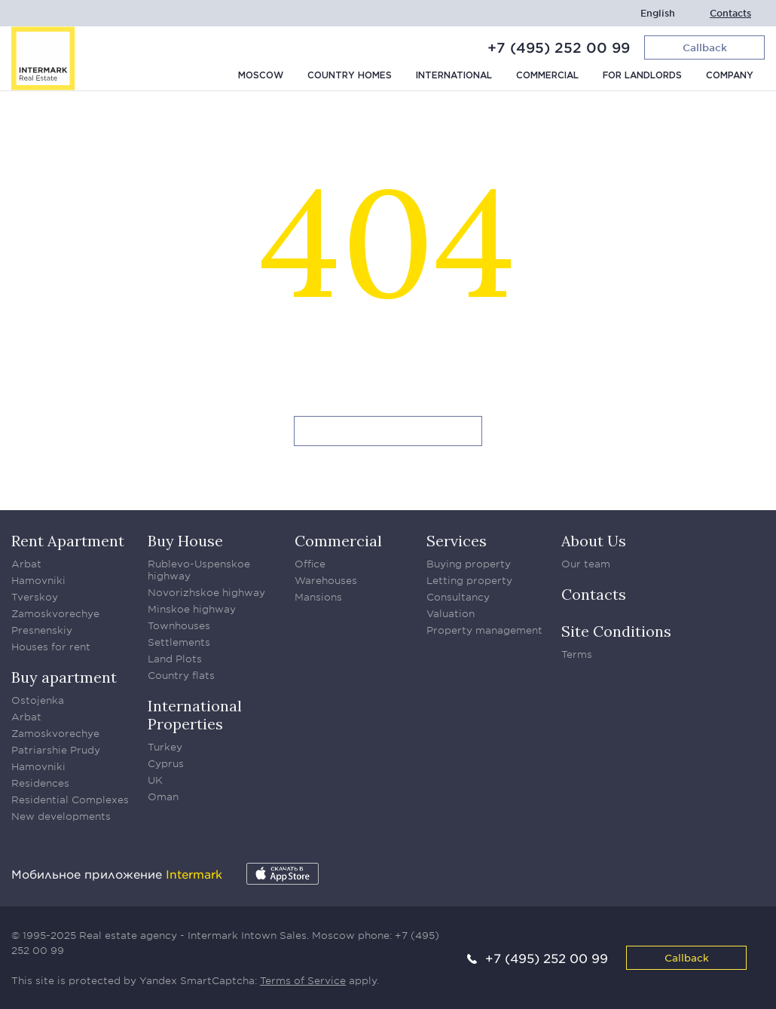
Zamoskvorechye (55, 613)
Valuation (450, 613)
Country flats (181, 675)
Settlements (179, 642)
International (454, 76)
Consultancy (458, 597)
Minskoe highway (192, 609)
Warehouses (326, 580)
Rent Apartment (67, 540)
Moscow (260, 76)
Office (310, 564)
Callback (686, 957)
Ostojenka (37, 700)
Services (456, 540)
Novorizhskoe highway (206, 592)
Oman (163, 796)
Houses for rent (50, 647)
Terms (576, 654)
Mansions (318, 597)
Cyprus (166, 763)
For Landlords (642, 76)
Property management (484, 630)
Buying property (468, 564)
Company (729, 76)
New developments (61, 816)
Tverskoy (34, 597)
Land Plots (175, 659)
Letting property (469, 580)
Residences (40, 783)
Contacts (730, 13)
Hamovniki (38, 580)
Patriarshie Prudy (55, 750)
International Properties (195, 714)
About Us (593, 540)
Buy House (185, 540)
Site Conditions (616, 631)
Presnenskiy (41, 630)
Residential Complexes (70, 799)
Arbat (26, 564)
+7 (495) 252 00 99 (558, 47)
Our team (585, 564)
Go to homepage (388, 431)
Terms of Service (303, 980)
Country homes (349, 76)
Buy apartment (64, 677)
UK (155, 780)
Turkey (165, 747)
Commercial (547, 76)
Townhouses (179, 625)
